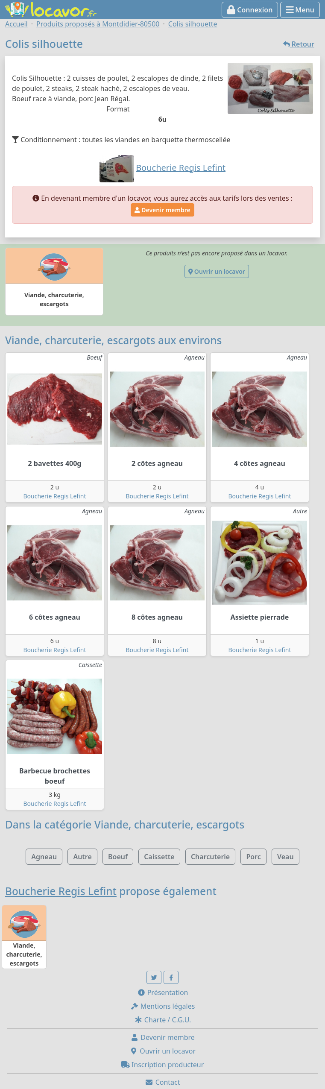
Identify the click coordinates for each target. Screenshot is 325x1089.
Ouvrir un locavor (216, 271)
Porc (253, 856)
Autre (82, 856)
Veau (285, 856)
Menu (300, 10)
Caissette (159, 856)
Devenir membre (162, 210)
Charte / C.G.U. (162, 1020)
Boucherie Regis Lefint (54, 496)
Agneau (44, 856)
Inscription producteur (162, 1064)
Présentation (162, 992)
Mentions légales (162, 1006)
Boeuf (118, 856)
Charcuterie (210, 856)
